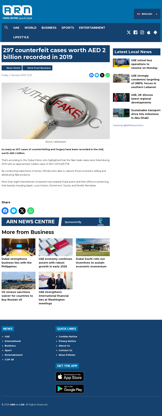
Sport (8, 350)
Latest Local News (133, 51)
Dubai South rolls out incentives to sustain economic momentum (93, 253)
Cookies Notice (68, 336)
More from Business (39, 68)
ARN (12, 404)
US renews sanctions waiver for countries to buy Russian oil (18, 286)
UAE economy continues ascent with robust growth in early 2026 (56, 253)
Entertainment (92, 27)
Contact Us (65, 350)
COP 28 (9, 359)
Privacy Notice (67, 341)
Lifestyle (21, 37)
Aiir (23, 404)
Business (49, 27)
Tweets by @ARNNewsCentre (128, 125)
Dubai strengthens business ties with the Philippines (18, 253)
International (13, 341)
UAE (16, 27)
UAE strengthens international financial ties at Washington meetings (56, 288)
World (31, 27)
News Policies (67, 355)
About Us (64, 345)
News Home (13, 68)
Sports (68, 27)
